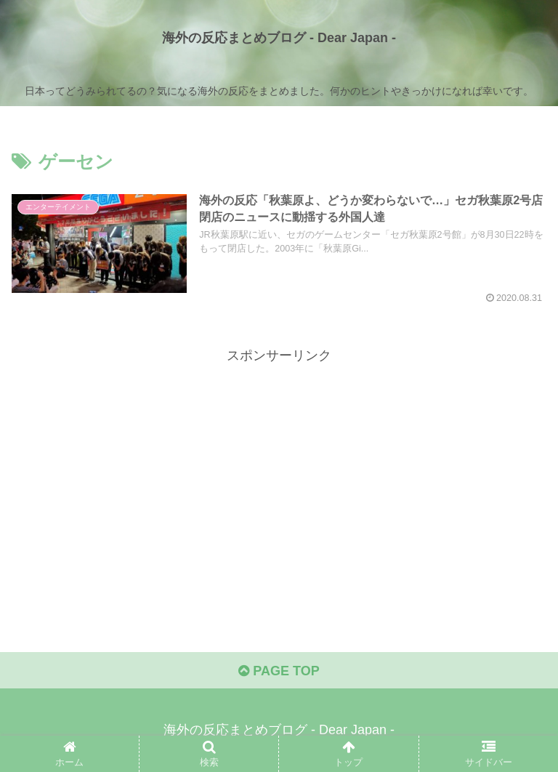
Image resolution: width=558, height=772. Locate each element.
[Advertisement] (279, 469)
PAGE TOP (278, 671)
